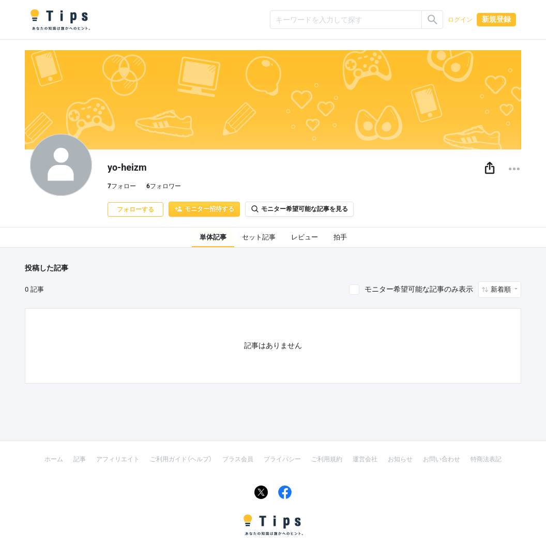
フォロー (122, 186)
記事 (79, 459)
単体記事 (213, 237)
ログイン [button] (460, 19)
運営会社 (365, 459)
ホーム (53, 459)
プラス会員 (237, 459)
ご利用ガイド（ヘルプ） (181, 459)
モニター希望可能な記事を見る (299, 209)
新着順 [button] (501, 289)
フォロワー (163, 186)
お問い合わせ (441, 459)
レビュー (304, 237)
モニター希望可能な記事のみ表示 (419, 289)
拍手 (340, 237)
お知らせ (400, 459)
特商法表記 (486, 459)
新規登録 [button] (496, 19)
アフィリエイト (118, 459)
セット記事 (259, 237)
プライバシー (282, 459)
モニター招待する (204, 209)
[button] (489, 168)
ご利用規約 (326, 459)
